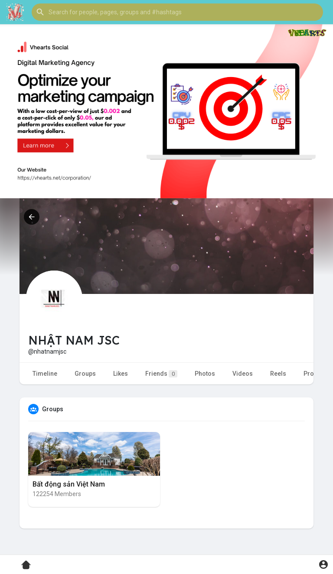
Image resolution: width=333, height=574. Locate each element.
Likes (120, 373)
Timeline (45, 373)
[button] (177, 12)
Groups (85, 373)
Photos (205, 373)
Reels (278, 373)
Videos (242, 373)
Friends (161, 373)
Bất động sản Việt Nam (69, 484)
